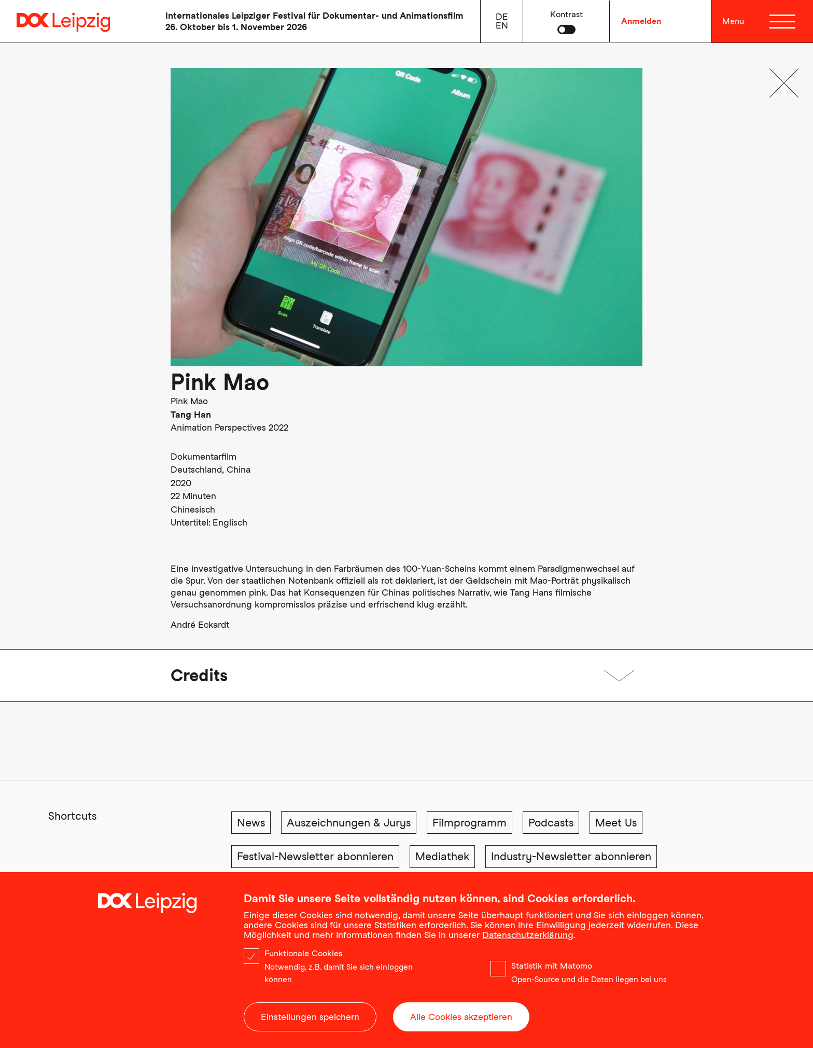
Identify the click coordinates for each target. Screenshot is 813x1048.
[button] (566, 21)
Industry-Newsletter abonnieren (571, 856)
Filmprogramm (469, 822)
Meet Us (616, 822)
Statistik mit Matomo (551, 968)
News (251, 822)
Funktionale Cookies (303, 955)
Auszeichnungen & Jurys (349, 822)
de (502, 16)
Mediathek (442, 856)
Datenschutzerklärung (527, 937)
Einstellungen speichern (310, 1019)
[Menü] (784, 21)
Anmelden (641, 21)
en (502, 25)
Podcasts (550, 822)
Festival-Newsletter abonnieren (315, 856)
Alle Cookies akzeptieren (461, 1019)
